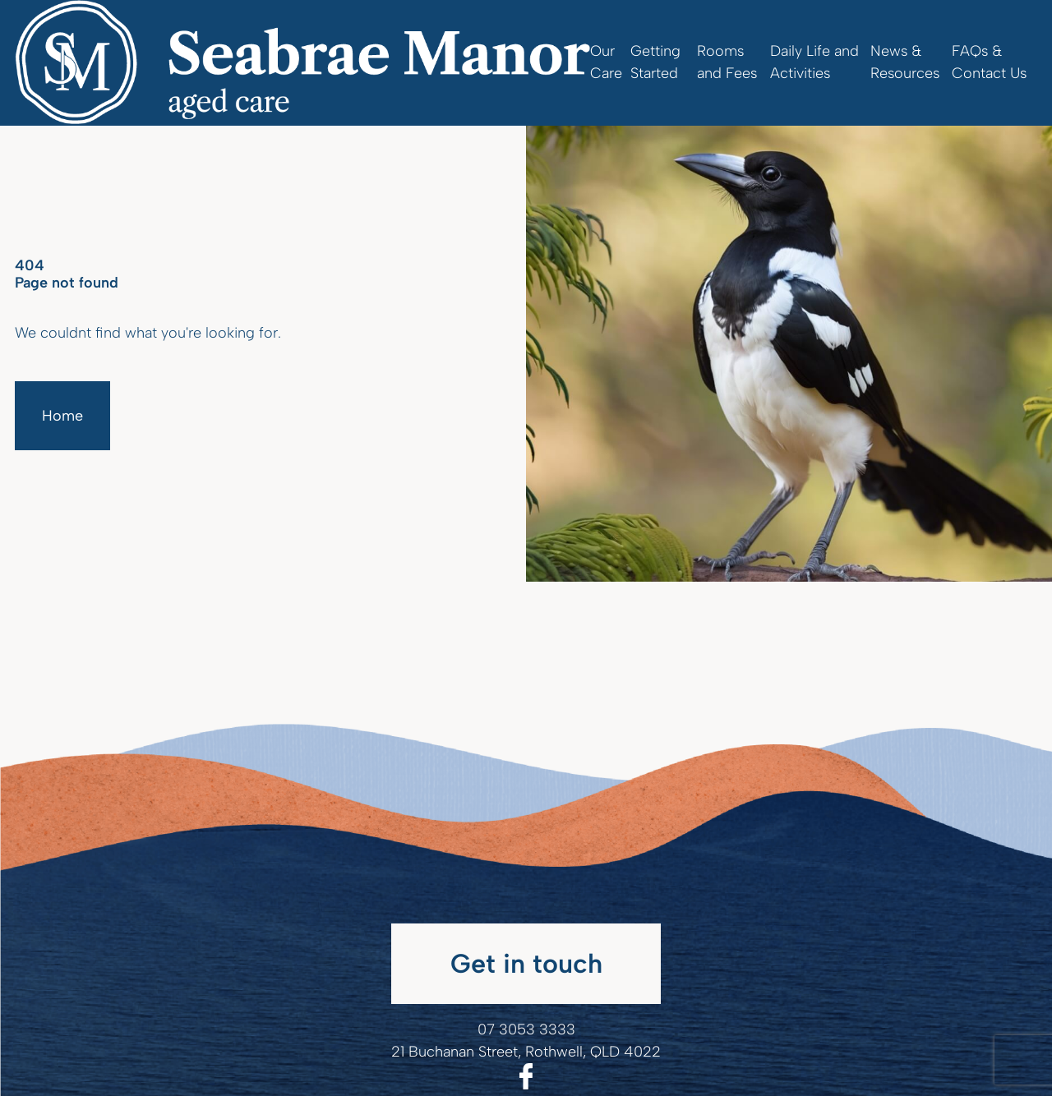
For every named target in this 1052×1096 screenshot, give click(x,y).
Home (62, 416)
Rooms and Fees (727, 62)
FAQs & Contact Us (989, 62)
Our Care (606, 62)
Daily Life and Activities (814, 62)
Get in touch (526, 963)
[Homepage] (302, 63)
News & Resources (904, 62)
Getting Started (655, 62)
